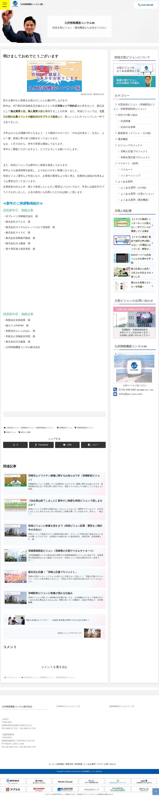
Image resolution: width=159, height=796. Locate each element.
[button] (93, 445)
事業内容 (69, 764)
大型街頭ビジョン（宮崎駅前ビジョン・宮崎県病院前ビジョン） (29, 428)
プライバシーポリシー (89, 794)
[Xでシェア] (15, 445)
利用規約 (100, 794)
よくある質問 (89, 764)
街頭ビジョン (10, 432)
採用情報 (78, 764)
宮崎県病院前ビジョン (84, 428)
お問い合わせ (110, 764)
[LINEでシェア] (67, 445)
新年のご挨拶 (25, 432)
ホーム (52, 764)
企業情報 (60, 764)
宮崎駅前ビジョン (65, 428)
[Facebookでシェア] (41, 445)
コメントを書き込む (54, 667)
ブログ (100, 764)
